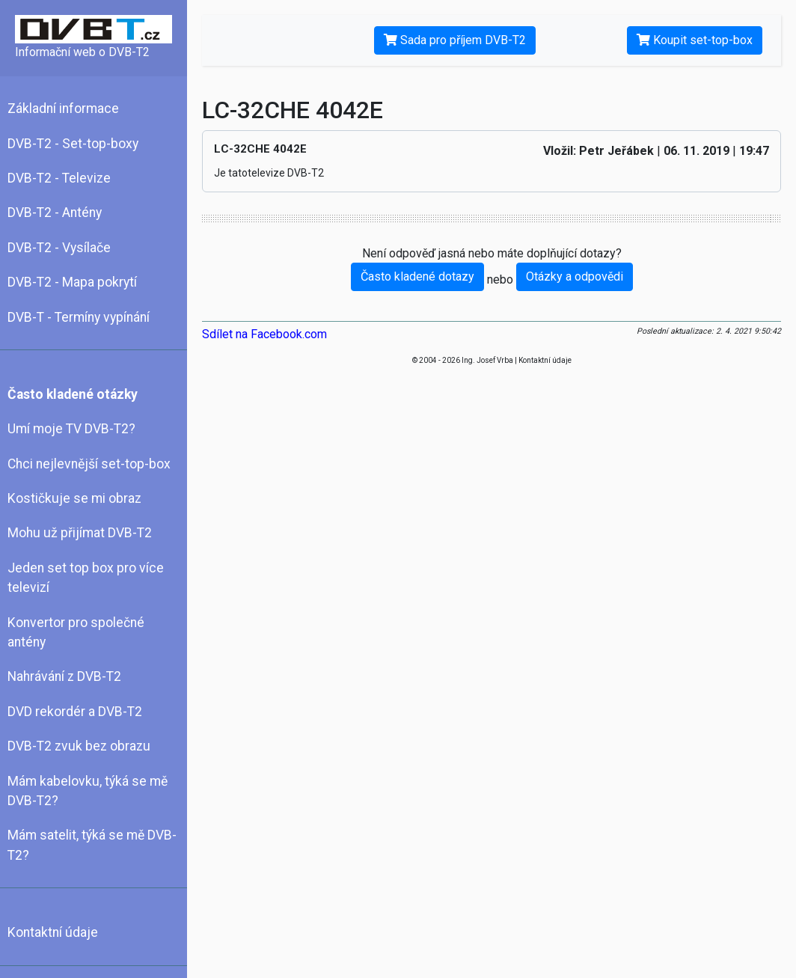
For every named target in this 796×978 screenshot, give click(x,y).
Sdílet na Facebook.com (264, 334)
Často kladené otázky (72, 394)
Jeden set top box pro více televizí (85, 577)
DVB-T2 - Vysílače (59, 247)
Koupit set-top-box (695, 40)
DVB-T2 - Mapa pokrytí (72, 282)
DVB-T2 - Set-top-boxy (72, 143)
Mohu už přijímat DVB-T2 (79, 532)
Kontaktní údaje (52, 932)
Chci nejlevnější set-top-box (89, 463)
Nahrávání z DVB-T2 (64, 676)
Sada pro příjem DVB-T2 (455, 40)
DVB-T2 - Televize (59, 178)
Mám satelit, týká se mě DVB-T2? (92, 845)
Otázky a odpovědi (574, 276)
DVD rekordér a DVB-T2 (74, 711)
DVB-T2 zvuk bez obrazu (78, 746)
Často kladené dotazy (417, 276)
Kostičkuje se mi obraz (74, 498)
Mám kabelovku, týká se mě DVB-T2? (87, 791)
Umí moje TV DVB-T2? (71, 428)
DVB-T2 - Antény (54, 212)
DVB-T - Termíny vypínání (78, 317)
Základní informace (63, 108)
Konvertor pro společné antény (75, 632)
